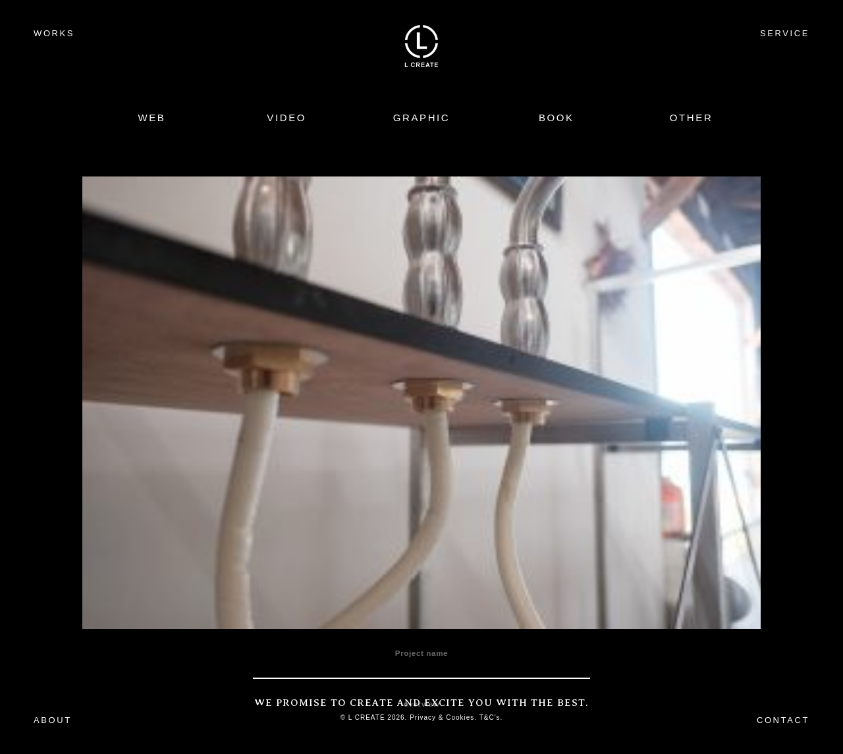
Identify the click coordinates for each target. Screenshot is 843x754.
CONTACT (783, 720)
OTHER (691, 117)
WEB (151, 117)
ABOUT (53, 720)
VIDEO (286, 117)
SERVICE (784, 33)
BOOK (556, 117)
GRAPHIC (421, 117)
